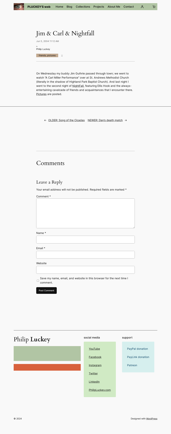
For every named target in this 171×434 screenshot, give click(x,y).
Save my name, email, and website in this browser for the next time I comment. (84, 280)
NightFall (78, 85)
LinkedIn (94, 381)
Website (41, 263)
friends (42, 55)
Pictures (41, 94)
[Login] (142, 6)
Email (40, 248)
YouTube (94, 348)
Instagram (95, 365)
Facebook (95, 357)
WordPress (151, 418)
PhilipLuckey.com (100, 390)
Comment (43, 196)
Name (41, 233)
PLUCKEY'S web (39, 6)
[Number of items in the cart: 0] (154, 6)
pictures (51, 55)
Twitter (93, 373)
